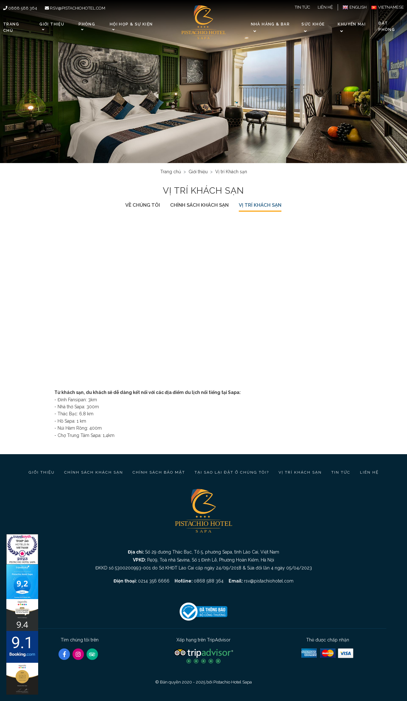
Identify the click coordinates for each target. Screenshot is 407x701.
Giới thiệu (51, 26)
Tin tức (302, 7)
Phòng (87, 26)
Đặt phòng (386, 26)
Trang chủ (11, 27)
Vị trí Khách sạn (260, 205)
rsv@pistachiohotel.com (75, 8)
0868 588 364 (20, 8)
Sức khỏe (313, 24)
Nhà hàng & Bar (270, 24)
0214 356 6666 (153, 580)
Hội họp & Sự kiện (131, 26)
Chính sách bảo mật (159, 472)
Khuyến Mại (352, 24)
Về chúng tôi (142, 205)
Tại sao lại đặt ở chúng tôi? (232, 472)
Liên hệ (325, 7)
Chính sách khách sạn (199, 205)
